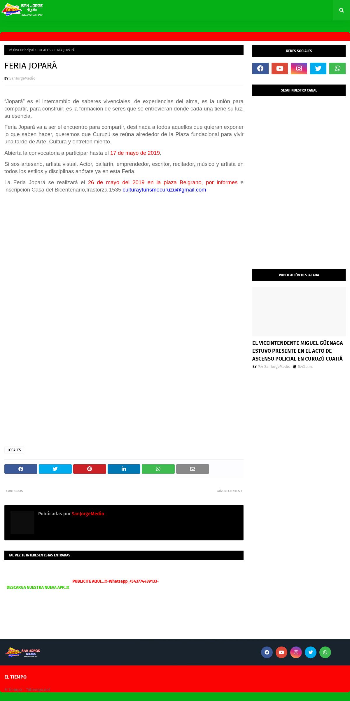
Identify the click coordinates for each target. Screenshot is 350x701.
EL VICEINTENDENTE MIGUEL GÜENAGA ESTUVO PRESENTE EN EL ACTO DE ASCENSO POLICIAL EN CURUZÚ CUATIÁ (297, 351)
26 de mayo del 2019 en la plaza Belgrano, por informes (163, 182)
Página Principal (21, 50)
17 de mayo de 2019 (135, 153)
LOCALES (44, 50)
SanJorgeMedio (22, 78)
